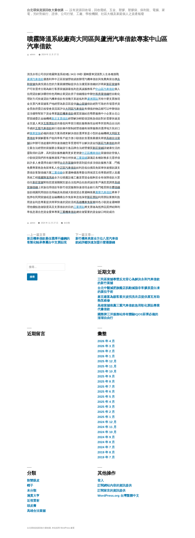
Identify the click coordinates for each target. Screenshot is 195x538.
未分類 (67, 223)
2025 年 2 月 (106, 411)
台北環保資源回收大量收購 (45, 10)
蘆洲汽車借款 (35, 79)
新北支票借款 (60, 118)
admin (32, 54)
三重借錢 (57, 172)
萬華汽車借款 (103, 192)
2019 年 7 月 (106, 457)
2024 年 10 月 (107, 432)
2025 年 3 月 (106, 406)
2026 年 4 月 (106, 341)
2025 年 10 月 (107, 371)
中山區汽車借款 (105, 89)
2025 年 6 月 (106, 391)
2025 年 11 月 (107, 366)
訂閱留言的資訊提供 (111, 490)
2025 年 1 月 (106, 417)
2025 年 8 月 (106, 381)
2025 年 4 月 (106, 401)
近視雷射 (33, 500)
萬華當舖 (35, 133)
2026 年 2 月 (106, 351)
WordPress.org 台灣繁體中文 (118, 495)
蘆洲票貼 (92, 98)
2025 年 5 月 (106, 396)
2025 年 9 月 (106, 376)
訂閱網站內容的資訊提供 (115, 485)
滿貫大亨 (33, 495)
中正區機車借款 (91, 152)
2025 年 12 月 (107, 361)
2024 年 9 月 (106, 437)
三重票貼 (78, 207)
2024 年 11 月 (107, 427)
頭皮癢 (31, 505)
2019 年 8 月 (106, 452)
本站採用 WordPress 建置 (63, 528)
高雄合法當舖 (36, 510)
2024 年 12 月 (107, 422)
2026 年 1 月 (106, 356)
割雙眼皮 (33, 480)
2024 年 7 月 (106, 447)
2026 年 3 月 (106, 346)
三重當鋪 (81, 157)
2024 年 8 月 (106, 442)
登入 (101, 480)
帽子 (30, 485)
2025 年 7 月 (106, 386)
